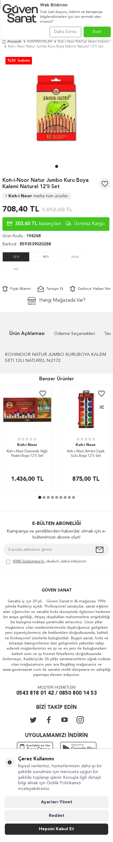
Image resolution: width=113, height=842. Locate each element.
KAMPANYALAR (39, 42)
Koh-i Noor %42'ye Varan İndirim (83, 42)
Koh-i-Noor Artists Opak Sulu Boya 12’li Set (86, 454)
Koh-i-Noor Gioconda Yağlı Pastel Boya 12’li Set (27, 454)
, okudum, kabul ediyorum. (46, 562)
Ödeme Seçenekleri (74, 334)
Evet (97, 32)
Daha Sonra (65, 32)
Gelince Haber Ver (90, 289)
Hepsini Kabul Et (56, 829)
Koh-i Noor (36, 196)
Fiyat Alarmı (16, 289)
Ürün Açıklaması (27, 334)
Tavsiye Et (50, 289)
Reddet (56, 816)
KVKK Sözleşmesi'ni (28, 561)
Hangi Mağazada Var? (56, 301)
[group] (56, 108)
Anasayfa (11, 42)
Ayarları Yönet (56, 802)
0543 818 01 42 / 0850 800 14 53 (56, 693)
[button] (56, 166)
